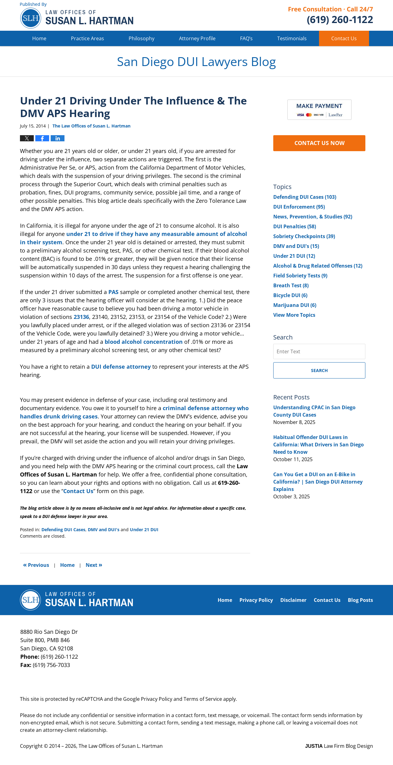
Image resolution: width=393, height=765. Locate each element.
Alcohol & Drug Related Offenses (317, 265)
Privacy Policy (256, 600)
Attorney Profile (197, 38)
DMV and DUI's (103, 529)
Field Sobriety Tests (300, 275)
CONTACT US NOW (319, 143)
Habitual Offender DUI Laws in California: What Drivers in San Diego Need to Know (318, 444)
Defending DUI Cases (63, 529)
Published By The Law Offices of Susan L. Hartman (330, 15)
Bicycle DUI (290, 295)
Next (94, 564)
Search (319, 370)
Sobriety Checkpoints (304, 236)
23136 (81, 316)
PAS (113, 292)
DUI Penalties (294, 226)
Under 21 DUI (144, 529)
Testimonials (292, 38)
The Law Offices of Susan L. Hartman (121, 746)
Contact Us (344, 38)
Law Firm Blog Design (339, 746)
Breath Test (291, 285)
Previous (36, 564)
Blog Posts (360, 600)
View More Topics (294, 315)
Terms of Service (203, 699)
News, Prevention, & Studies (312, 216)
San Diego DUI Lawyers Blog (76, 15)
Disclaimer (293, 600)
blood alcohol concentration (144, 341)
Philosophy (141, 38)
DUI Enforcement (299, 206)
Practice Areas (87, 38)
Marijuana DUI (294, 305)
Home (39, 38)
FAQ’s (246, 38)
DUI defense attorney (121, 366)
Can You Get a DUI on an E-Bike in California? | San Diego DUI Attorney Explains (318, 481)
